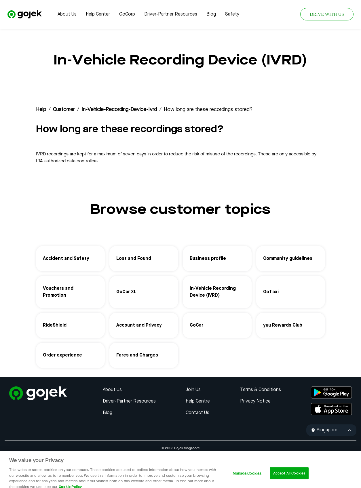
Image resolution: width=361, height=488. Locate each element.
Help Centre (198, 401)
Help (41, 109)
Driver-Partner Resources (170, 14)
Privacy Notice (255, 401)
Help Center (98, 14)
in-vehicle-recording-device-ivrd (119, 109)
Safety (232, 14)
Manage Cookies (247, 477)
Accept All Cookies (289, 477)
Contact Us (197, 413)
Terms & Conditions (260, 390)
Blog (211, 14)
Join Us (193, 390)
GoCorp (127, 14)
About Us (67, 14)
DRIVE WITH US (327, 14)
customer (64, 109)
